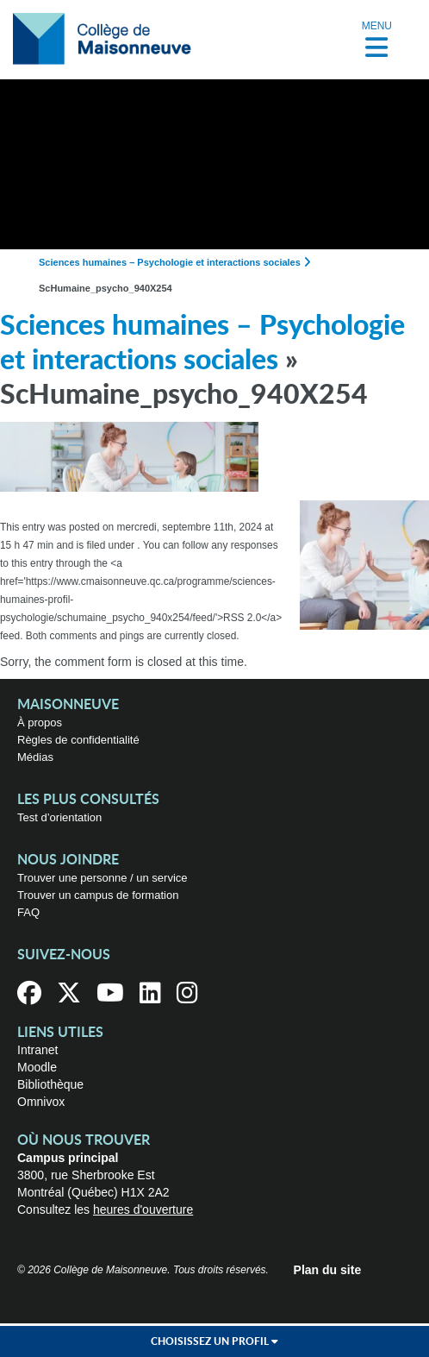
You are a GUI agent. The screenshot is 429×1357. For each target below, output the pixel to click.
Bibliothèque (50, 1084)
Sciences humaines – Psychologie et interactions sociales (170, 262)
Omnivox (41, 1102)
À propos (39, 722)
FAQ (28, 912)
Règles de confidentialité (78, 739)
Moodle (37, 1067)
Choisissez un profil (214, 1341)
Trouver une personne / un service (102, 877)
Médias (35, 757)
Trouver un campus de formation (97, 895)
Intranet (37, 1050)
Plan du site (328, 1270)
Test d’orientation (59, 817)
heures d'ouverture (143, 1209)
